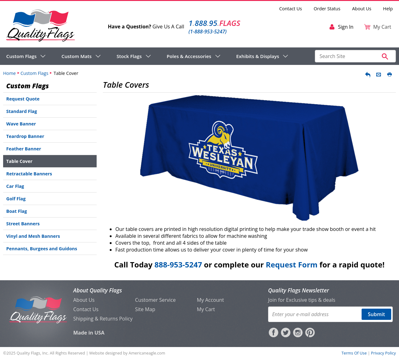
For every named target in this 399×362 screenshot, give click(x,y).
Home (9, 73)
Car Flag (15, 186)
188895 (214, 23)
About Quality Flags (97, 290)
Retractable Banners (29, 174)
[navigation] (147, 56)
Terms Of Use (354, 353)
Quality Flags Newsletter (298, 290)
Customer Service (155, 299)
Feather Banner (23, 149)
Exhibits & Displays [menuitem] (257, 56)
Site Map (145, 309)
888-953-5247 (178, 264)
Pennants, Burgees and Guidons (41, 249)
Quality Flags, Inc (32, 353)
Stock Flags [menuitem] (129, 56)
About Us (362, 9)
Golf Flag (16, 199)
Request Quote (23, 99)
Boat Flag (16, 211)
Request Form (291, 264)
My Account (210, 299)
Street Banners (23, 224)
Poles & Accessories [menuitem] (189, 56)
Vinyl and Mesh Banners (33, 236)
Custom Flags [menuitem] (21, 56)
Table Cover (19, 161)
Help (388, 9)
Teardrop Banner (25, 136)
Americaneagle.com (147, 353)
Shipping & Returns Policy (102, 318)
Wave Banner (21, 124)
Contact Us (290, 9)
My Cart (206, 309)
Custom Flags (34, 73)
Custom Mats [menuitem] (76, 56)
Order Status (327, 9)
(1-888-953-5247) (208, 31)
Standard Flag (21, 111)
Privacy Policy (383, 353)
